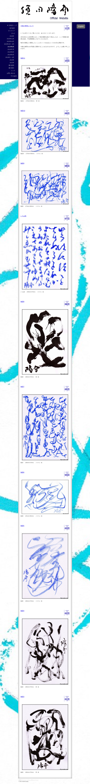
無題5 (22, 526)
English (81, 26)
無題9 (22, 163)
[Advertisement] (80, 56)
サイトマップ (35, 780)
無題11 (23, 58)
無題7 (22, 386)
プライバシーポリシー (26, 780)
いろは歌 (23, 216)
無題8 (22, 301)
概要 (20, 780)
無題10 (23, 111)
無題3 (22, 696)
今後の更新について (27, 26)
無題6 (22, 472)
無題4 (22, 611)
